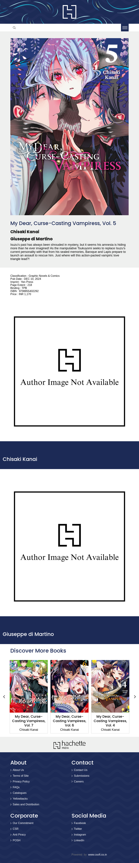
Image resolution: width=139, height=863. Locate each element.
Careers (79, 781)
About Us (18, 770)
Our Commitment (23, 823)
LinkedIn (79, 840)
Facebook (80, 823)
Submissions (81, 775)
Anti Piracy (19, 834)
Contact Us (80, 770)
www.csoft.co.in (97, 854)
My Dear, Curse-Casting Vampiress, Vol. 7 (29, 721)
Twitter (78, 828)
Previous (4, 696)
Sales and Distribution (26, 804)
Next (134, 696)
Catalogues (20, 792)
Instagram (80, 834)
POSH (16, 840)
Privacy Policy (21, 781)
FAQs (16, 787)
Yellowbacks (20, 798)
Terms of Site (21, 775)
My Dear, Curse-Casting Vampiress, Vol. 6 (69, 721)
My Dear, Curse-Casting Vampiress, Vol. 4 (110, 721)
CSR (16, 828)
